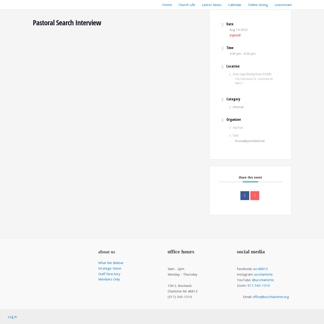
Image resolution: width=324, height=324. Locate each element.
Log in (12, 316)
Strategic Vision (110, 268)
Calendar (235, 4)
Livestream (283, 4)
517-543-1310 (258, 285)
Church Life (187, 4)
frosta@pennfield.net (250, 141)
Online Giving (258, 4)
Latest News (212, 4)
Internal (236, 107)
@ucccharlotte (263, 280)
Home (167, 4)
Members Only (109, 279)
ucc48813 (260, 268)
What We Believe (111, 262)
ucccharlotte (263, 274)
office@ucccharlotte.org (271, 296)
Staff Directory (109, 274)
